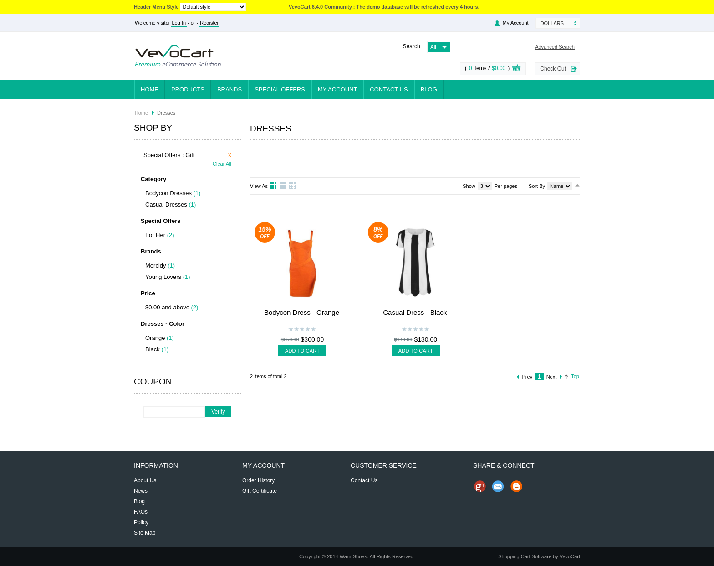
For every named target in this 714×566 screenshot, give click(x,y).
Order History (258, 480)
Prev (527, 376)
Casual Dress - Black (415, 312)
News (141, 491)
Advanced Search (555, 47)
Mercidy (155, 265)
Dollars (552, 23)
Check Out (553, 69)
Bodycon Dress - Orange (301, 312)
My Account (516, 22)
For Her (155, 235)
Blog (429, 89)
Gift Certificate (259, 491)
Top (575, 376)
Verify (218, 412)
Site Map (144, 533)
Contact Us (389, 89)
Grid (273, 186)
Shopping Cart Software (524, 556)
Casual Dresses (166, 204)
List (283, 186)
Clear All (222, 164)
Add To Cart (302, 351)
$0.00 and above (167, 307)
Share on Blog (516, 486)
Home (149, 89)
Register (209, 22)
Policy (141, 522)
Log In (179, 22)
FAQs (141, 512)
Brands (229, 89)
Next (551, 376)
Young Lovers (163, 276)
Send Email (498, 486)
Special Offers (280, 89)
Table (292, 186)
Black (152, 349)
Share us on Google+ (480, 486)
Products (187, 89)
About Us (145, 480)
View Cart (516, 69)
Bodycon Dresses (168, 193)
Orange (155, 337)
